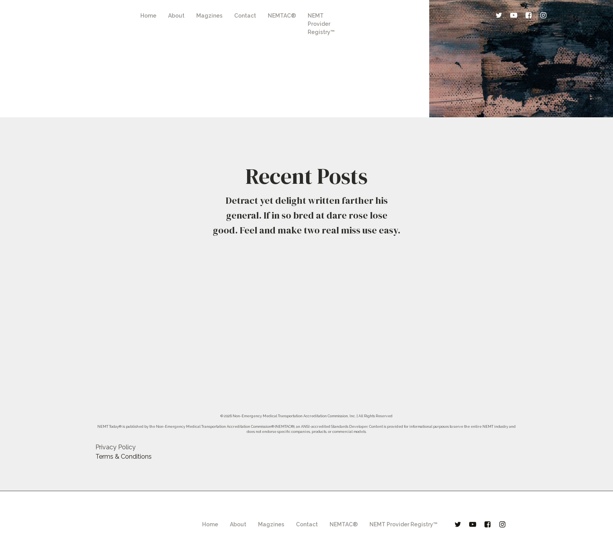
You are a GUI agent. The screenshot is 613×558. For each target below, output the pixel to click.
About (176, 16)
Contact (245, 16)
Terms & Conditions (123, 456)
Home (148, 16)
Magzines (209, 16)
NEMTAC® (282, 16)
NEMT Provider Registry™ (321, 24)
